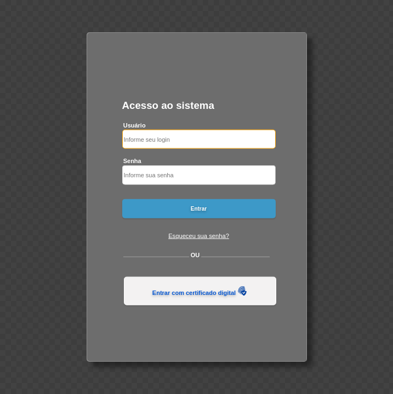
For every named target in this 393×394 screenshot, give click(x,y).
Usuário (134, 124)
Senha (132, 161)
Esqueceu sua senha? (198, 235)
